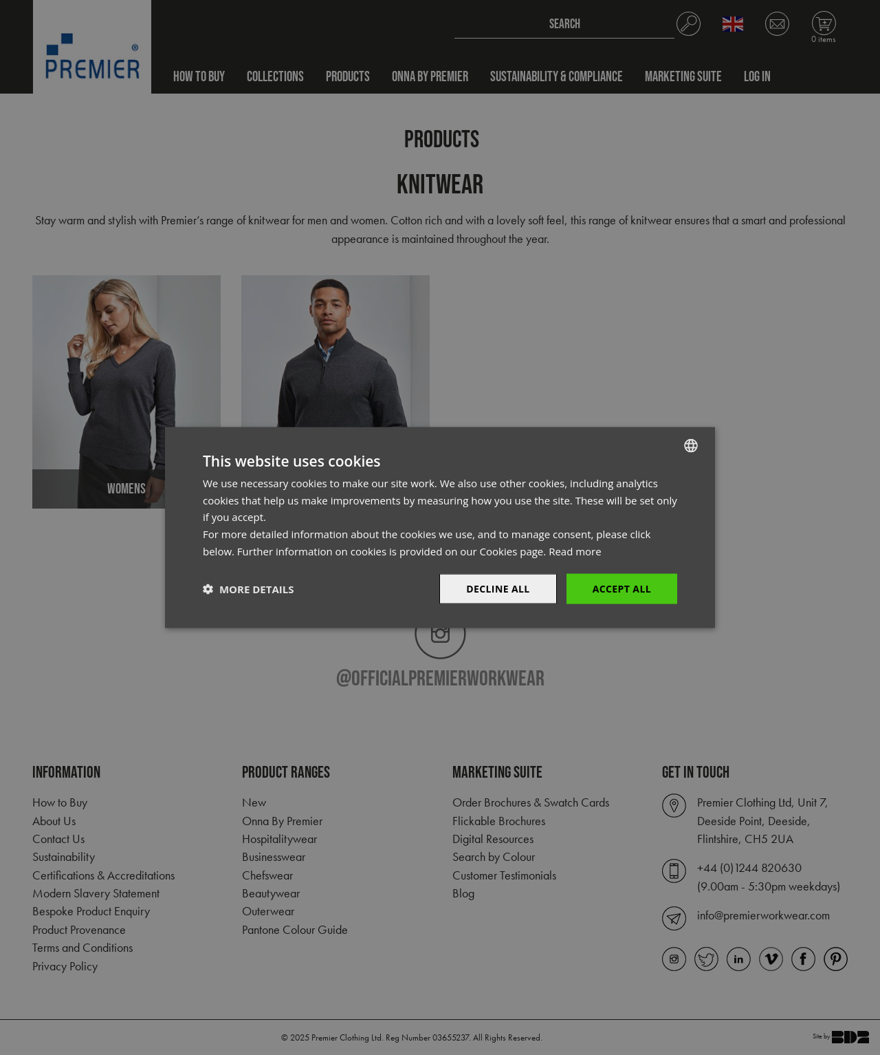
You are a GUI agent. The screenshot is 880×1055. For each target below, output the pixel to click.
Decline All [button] (497, 588)
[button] (248, 589)
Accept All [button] (622, 588)
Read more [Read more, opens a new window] (575, 550)
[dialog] (440, 527)
